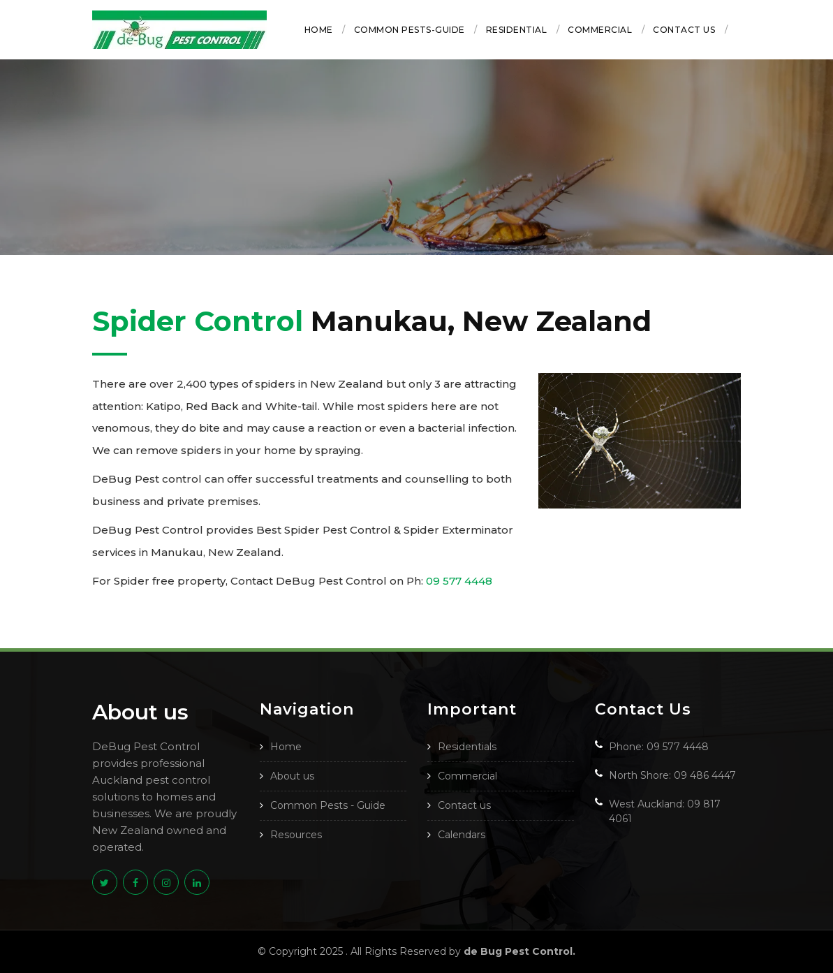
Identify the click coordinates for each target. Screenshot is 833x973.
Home (318, 29)
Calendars (461, 834)
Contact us (684, 29)
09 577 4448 (459, 580)
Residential (516, 29)
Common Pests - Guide (327, 805)
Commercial (600, 29)
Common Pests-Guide (409, 29)
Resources (296, 834)
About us (292, 776)
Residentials (467, 746)
